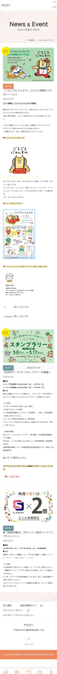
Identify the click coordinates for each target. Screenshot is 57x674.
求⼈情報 (7, 605)
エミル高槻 (11, 5)
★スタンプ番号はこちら (14, 458)
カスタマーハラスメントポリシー (19, 615)
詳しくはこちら (21, 307)
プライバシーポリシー (13, 610)
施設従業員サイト (28, 605)
